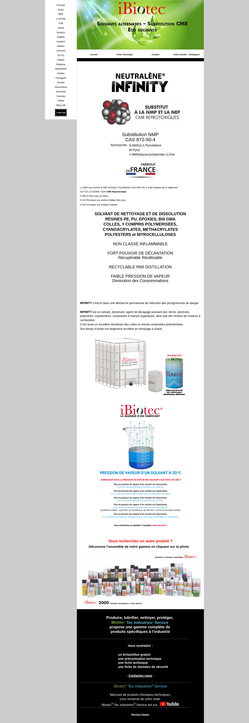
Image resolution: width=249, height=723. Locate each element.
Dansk (61, 28)
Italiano (60, 46)
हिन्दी (61, 14)
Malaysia (60, 64)
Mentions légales (140, 714)
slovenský (61, 91)
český (61, 9)
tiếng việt (60, 105)
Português (61, 78)
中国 (61, 23)
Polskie (60, 73)
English (60, 37)
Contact (155, 54)
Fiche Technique (125, 54)
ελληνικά (61, 50)
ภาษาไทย (60, 19)
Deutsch (61, 32)
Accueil (94, 54)
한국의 (60, 55)
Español (61, 41)
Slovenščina (61, 87)
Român (60, 82)
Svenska (60, 96)
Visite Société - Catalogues (186, 54)
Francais (60, 5)
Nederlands (61, 68)
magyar (61, 59)
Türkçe (60, 100)
